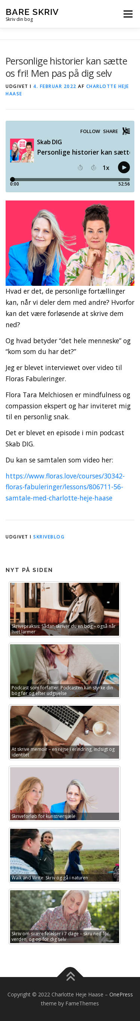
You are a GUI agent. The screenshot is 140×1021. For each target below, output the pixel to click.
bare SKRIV (32, 11)
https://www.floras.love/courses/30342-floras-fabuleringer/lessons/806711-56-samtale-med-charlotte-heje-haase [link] (65, 487)
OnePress (121, 994)
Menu (127, 14)
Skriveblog (49, 537)
